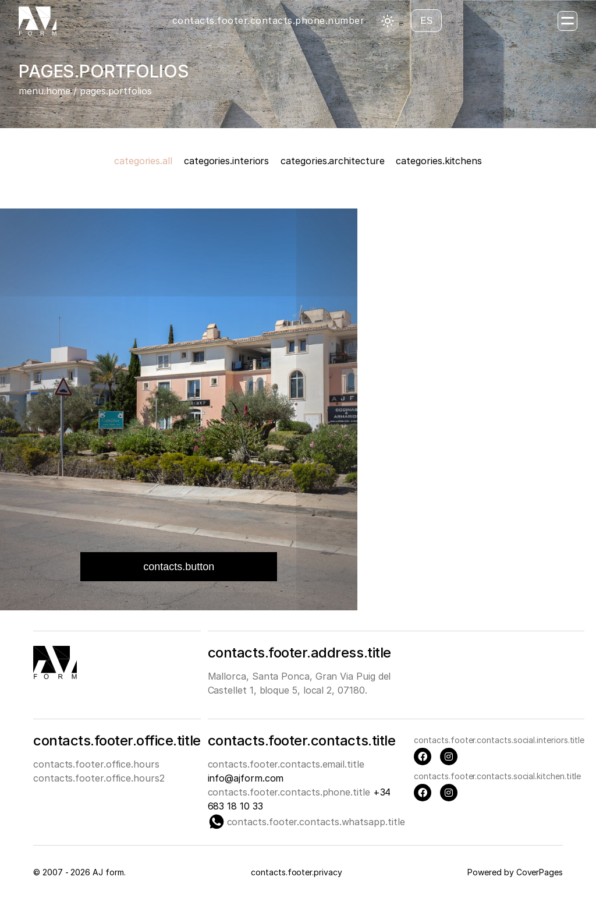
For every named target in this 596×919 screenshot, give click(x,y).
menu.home (44, 91)
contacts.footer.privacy (296, 872)
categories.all (143, 161)
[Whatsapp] (216, 821)
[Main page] (55, 675)
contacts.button (178, 566)
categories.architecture (332, 161)
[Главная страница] (37, 21)
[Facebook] (422, 756)
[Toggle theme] (387, 21)
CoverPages (539, 872)
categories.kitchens (438, 161)
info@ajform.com (246, 778)
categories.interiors (226, 161)
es (426, 21)
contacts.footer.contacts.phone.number (268, 20)
